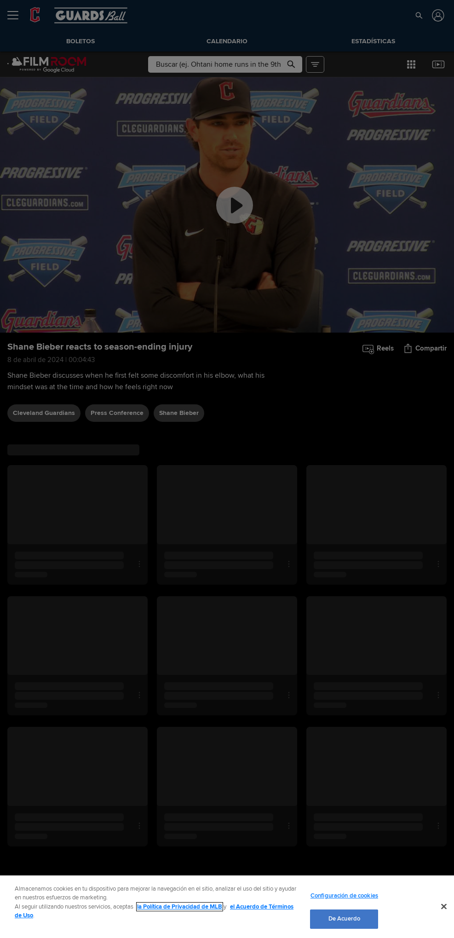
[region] (227, 906)
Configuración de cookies (344, 895)
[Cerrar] (444, 906)
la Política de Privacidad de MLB (179, 906)
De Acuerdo (344, 918)
